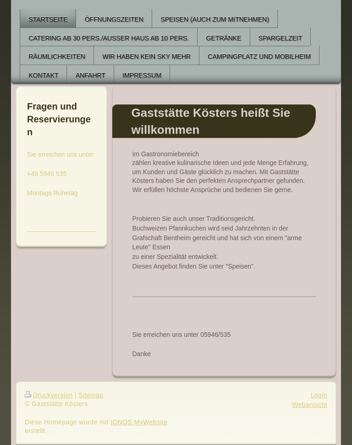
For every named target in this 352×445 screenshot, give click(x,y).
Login (319, 395)
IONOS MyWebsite (138, 422)
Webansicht (309, 404)
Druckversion (49, 395)
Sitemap (90, 395)
